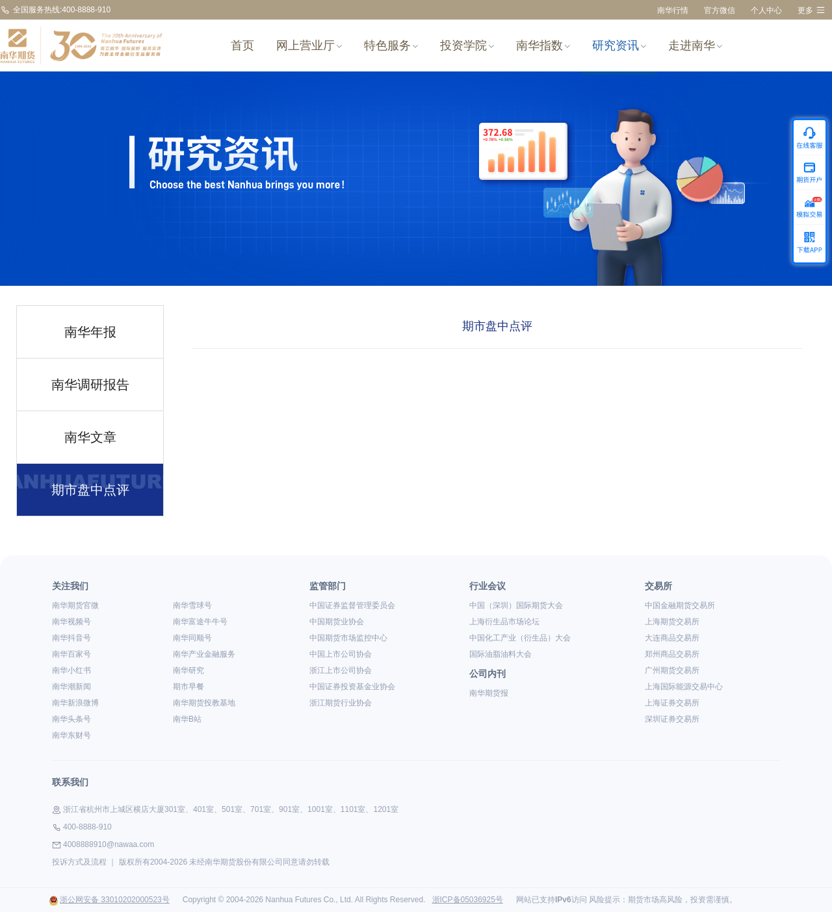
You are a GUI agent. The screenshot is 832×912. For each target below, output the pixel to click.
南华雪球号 (192, 605)
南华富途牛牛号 (200, 621)
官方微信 (719, 10)
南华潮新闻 (71, 686)
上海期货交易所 (672, 621)
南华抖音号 (71, 637)
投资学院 (467, 45)
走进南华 (695, 45)
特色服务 (391, 45)
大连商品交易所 (672, 637)
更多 (812, 10)
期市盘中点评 (90, 490)
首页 (242, 45)
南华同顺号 (192, 637)
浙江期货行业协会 (340, 702)
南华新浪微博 (75, 702)
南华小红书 (71, 670)
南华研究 (188, 670)
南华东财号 (71, 735)
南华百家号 (71, 654)
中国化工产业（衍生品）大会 (520, 637)
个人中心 (766, 10)
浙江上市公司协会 (340, 670)
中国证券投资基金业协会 (352, 686)
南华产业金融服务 (204, 654)
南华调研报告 (90, 384)
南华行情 (672, 10)
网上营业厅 (309, 45)
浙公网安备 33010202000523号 (109, 899)
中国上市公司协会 (340, 654)
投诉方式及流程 (79, 862)
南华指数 (543, 45)
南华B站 (187, 719)
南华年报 (90, 332)
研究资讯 (619, 45)
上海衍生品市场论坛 (504, 621)
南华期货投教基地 (204, 702)
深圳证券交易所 (672, 719)
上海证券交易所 (672, 702)
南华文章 (90, 437)
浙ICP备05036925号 (467, 899)
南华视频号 (71, 621)
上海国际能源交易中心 (684, 686)
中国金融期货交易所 (680, 605)
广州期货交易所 (672, 670)
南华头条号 (71, 719)
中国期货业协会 (336, 621)
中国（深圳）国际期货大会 (516, 605)
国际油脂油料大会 (500, 654)
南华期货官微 (75, 605)
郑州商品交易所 (672, 654)
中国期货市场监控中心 (348, 637)
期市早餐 (188, 686)
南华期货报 (488, 693)
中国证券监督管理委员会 (352, 605)
